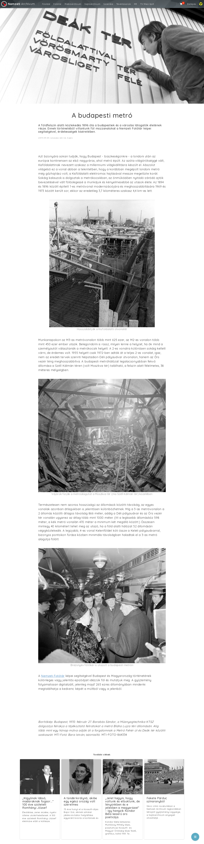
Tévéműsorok (123, 4)
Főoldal (46, 4)
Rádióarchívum (73, 4)
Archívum (18, 4)
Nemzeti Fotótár (53, 676)
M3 (135, 4)
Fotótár (57, 4)
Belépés (191, 4)
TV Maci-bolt (147, 4)
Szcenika (108, 4)
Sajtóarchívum (92, 4)
